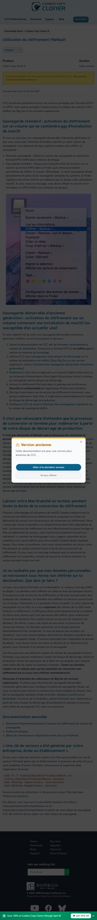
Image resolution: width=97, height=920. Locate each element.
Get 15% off (81, 915)
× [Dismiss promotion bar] (93, 916)
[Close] (81, 441)
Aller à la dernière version (48, 467)
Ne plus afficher (48, 475)
